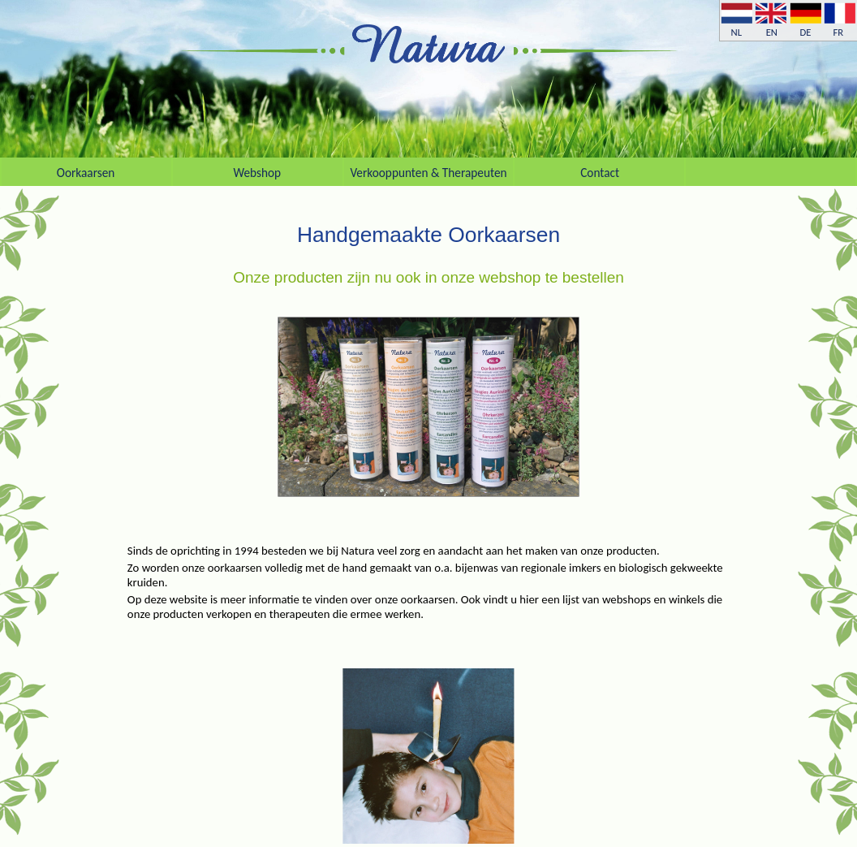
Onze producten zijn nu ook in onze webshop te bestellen (428, 277)
